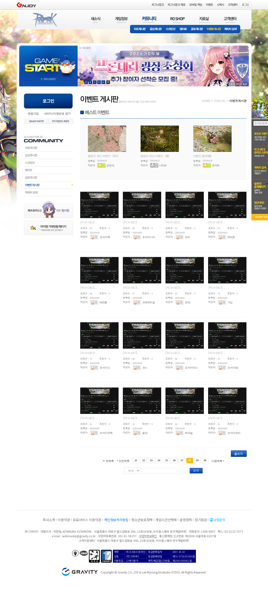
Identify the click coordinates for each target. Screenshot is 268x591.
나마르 (162, 165)
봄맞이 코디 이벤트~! (100, 156)
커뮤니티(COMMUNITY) (149, 20)
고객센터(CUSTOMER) (230, 20)
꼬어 (187, 237)
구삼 (230, 302)
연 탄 (187, 302)
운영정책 (186, 519)
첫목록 (110, 460)
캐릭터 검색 (232, 29)
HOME (206, 101)
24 (159, 460)
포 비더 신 (105, 367)
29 (197, 460)
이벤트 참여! (200, 156)
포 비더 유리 (234, 432)
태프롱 (103, 302)
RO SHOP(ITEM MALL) (177, 20)
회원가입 (33, 113)
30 (205, 460)
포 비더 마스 (191, 367)
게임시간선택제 (166, 519)
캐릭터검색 (48, 192)
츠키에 (215, 165)
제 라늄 (189, 432)
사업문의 (219, 519)
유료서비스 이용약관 (87, 519)
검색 (196, 470)
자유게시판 (139, 29)
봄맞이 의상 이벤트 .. (153, 156)
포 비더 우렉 (106, 432)
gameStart (48, 62)
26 (174, 460)
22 (143, 460)
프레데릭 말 (148, 302)
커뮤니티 (220, 101)
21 (136, 460)
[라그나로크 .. (88, 222)
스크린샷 (171, 29)
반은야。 (111, 165)
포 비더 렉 (105, 237)
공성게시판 (156, 29)
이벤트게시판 (214, 29)
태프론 (231, 237)
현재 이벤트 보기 (108, 82)
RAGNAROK (45, 20)
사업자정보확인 (148, 536)
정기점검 (201, 519)
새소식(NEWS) (95, 20)
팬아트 (183, 29)
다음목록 (217, 460)
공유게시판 (197, 29)
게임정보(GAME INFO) (121, 20)
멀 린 (145, 432)
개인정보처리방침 (116, 519)
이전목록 (124, 460)
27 (182, 460)
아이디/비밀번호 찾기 (57, 113)
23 (151, 460)
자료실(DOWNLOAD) (204, 20)
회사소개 (49, 519)
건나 (144, 367)
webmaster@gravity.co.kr (79, 536)
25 (166, 460)
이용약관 (64, 519)
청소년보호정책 (142, 519)
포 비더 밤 (233, 367)
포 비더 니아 (148, 237)
